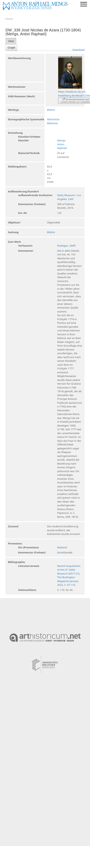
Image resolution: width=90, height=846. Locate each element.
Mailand (62, 547)
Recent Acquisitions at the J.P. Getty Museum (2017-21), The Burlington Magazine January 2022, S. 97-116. (68, 575)
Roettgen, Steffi (66, 245)
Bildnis (51, 110)
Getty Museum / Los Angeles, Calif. (69, 197)
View (11, 41)
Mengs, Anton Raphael (62, 144)
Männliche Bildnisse (53, 121)
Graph (11, 47)
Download (78, 49)
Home (9, 18)
